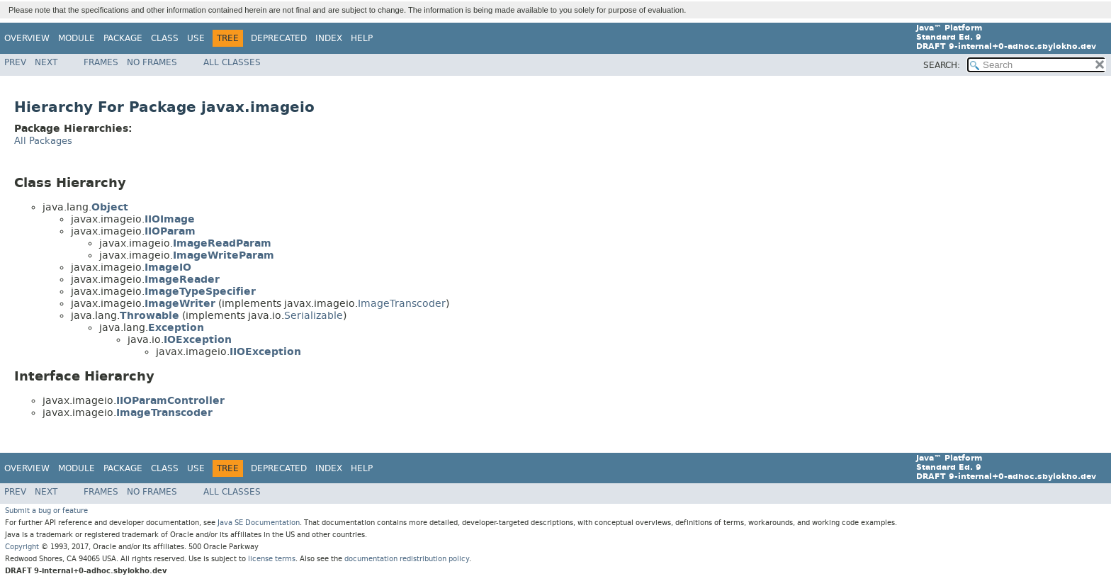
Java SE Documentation (259, 522)
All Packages (43, 140)
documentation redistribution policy (406, 559)
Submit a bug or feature (46, 510)
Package (122, 38)
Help (362, 38)
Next (46, 62)
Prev (15, 62)
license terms (271, 559)
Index (328, 38)
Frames (101, 62)
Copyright (22, 547)
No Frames (152, 62)
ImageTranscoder (402, 304)
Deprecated (279, 38)
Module (76, 38)
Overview (27, 38)
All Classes (232, 62)
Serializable (313, 316)
